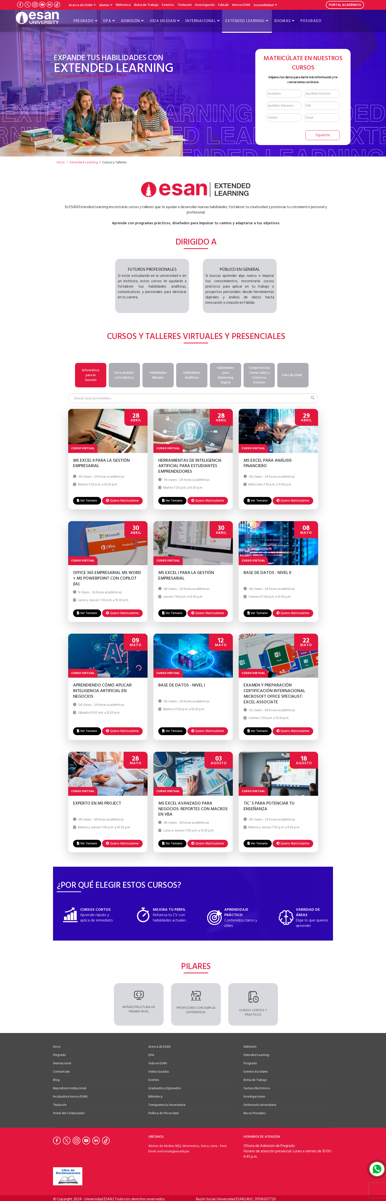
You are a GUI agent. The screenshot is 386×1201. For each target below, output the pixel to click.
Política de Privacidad (163, 1112)
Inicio (57, 1045)
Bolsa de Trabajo (146, 5)
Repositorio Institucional (69, 1087)
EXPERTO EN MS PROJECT (97, 802)
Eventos (168, 5)
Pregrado (84, 21)
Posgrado (311, 21)
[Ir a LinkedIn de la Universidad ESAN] (49, 4)
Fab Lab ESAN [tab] (292, 375)
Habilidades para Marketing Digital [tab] (225, 375)
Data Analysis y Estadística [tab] (124, 375)
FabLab (223, 5)
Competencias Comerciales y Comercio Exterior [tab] (259, 375)
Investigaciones (254, 1095)
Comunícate (61, 1070)
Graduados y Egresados (164, 1087)
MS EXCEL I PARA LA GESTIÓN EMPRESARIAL (186, 575)
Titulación (184, 5)
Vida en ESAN (163, 21)
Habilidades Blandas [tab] (158, 375)
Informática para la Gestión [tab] (90, 375)
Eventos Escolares (256, 1070)
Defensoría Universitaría (260, 1103)
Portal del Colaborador (69, 1112)
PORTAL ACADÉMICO (345, 5)
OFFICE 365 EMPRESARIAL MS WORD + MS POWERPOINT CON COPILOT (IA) (107, 577)
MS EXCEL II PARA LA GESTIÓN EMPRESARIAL (101, 462)
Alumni (104, 5)
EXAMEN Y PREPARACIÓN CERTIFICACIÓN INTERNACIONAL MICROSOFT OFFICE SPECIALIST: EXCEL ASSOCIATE (274, 692)
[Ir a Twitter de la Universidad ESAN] (27, 4)
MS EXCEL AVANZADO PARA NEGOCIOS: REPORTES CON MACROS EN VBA (193, 807)
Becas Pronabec (255, 1112)
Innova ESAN (241, 5)
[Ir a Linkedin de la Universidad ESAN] (97, 1139)
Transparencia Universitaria (166, 1103)
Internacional (200, 21)
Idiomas (282, 21)
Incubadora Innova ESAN (70, 1095)
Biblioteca (123, 5)
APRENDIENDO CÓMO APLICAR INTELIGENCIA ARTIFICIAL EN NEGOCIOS (102, 689)
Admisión (130, 21)
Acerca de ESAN (80, 5)
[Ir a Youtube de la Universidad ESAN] (42, 4)
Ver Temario (87, 499)
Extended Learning (245, 21)
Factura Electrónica (257, 1087)
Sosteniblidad (264, 5)
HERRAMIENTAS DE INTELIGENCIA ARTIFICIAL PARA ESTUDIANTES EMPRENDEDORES (190, 464)
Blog (56, 1078)
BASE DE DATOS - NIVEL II (267, 572)
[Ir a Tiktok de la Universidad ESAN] (57, 4)
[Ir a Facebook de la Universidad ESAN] (20, 4)
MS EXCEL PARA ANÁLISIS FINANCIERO (268, 462)
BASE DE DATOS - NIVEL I (181, 684)
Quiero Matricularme (122, 499)
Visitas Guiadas (158, 1070)
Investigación (205, 5)
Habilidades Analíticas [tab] (191, 375)
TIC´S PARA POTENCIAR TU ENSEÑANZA (269, 805)
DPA (107, 21)
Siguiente (322, 135)
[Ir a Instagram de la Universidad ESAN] (35, 4)
